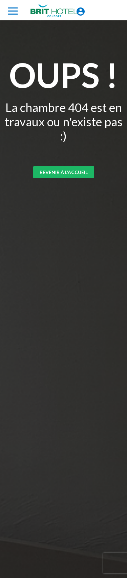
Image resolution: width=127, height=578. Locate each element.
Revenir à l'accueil (64, 172)
